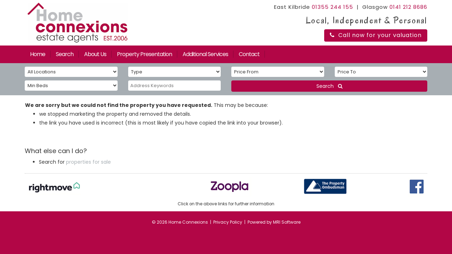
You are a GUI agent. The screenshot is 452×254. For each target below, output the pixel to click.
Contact (249, 54)
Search (64, 54)
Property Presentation (144, 54)
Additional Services (205, 54)
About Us (95, 54)
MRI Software (287, 222)
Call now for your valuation (375, 35)
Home (37, 54)
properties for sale (88, 161)
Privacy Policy (227, 222)
